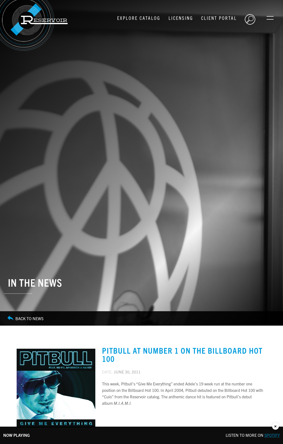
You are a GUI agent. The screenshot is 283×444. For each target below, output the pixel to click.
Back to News (25, 318)
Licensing (181, 18)
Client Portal (219, 18)
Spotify (272, 435)
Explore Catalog (138, 18)
